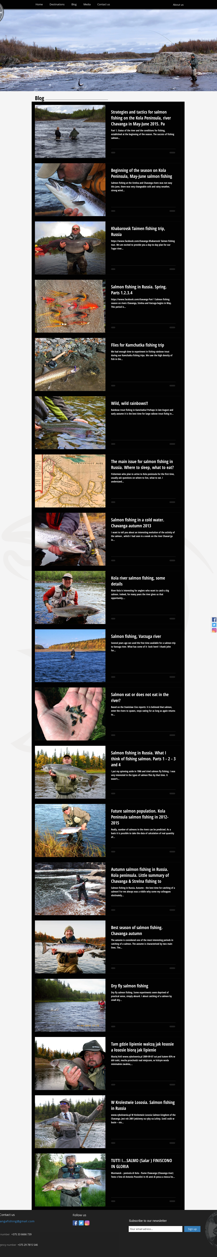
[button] (57, 4)
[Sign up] (192, 1229)
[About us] (178, 5)
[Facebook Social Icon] (214, 619)
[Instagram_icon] (214, 630)
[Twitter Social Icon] (214, 625)
